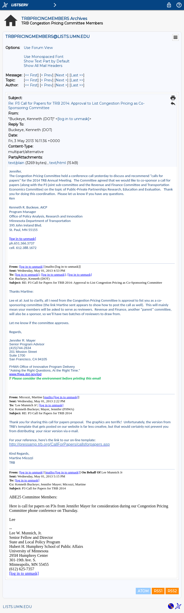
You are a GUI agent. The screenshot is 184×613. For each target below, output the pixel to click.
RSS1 (158, 591)
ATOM (143, 591)
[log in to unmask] (73, 119)
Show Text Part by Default (47, 61)
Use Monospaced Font (44, 56)
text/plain (16, 163)
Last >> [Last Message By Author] (77, 85)
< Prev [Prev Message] (46, 75)
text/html (57, 163)
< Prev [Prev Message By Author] (46, 85)
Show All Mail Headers (43, 65)
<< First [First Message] (31, 75)
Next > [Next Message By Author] (61, 85)
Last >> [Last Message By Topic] (77, 80)
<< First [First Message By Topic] (31, 80)
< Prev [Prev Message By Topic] (46, 80)
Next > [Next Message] (61, 75)
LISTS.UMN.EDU (17, 607)
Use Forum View (38, 47)
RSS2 (172, 591)
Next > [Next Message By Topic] (61, 80)
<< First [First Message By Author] (31, 85)
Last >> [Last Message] (77, 75)
